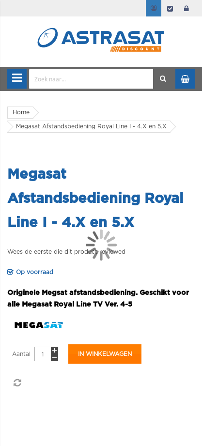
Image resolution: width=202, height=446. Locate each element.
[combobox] (91, 79)
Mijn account (153, 8)
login (186, 8)
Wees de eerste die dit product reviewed (66, 252)
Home (21, 112)
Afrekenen (170, 8)
